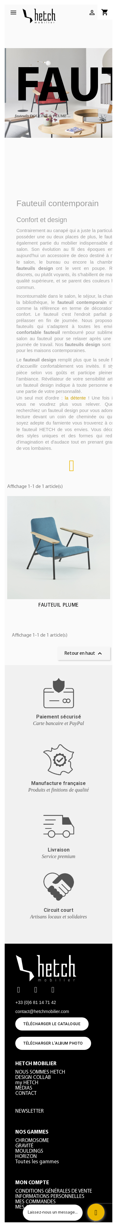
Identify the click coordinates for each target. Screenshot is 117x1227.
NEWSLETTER (29, 1111)
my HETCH (26, 1082)
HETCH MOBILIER (35, 1063)
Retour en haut (84, 653)
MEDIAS (23, 1088)
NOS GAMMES (31, 1132)
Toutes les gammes (37, 1162)
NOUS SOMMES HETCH (40, 1072)
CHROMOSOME (32, 1140)
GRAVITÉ (24, 1146)
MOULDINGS (29, 1151)
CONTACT (26, 1093)
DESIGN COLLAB (33, 1077)
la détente (76, 397)
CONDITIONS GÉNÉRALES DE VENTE (53, 1191)
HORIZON (26, 1156)
